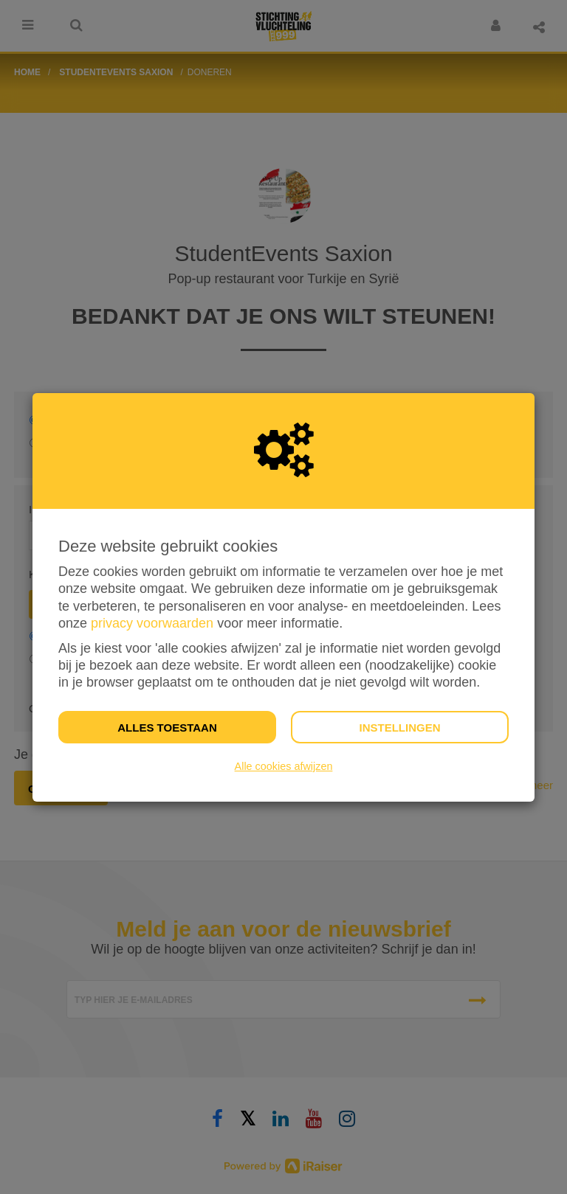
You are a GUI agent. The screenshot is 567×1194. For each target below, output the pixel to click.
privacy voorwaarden (152, 623)
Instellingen (399, 727)
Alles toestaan (166, 727)
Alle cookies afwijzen (284, 766)
